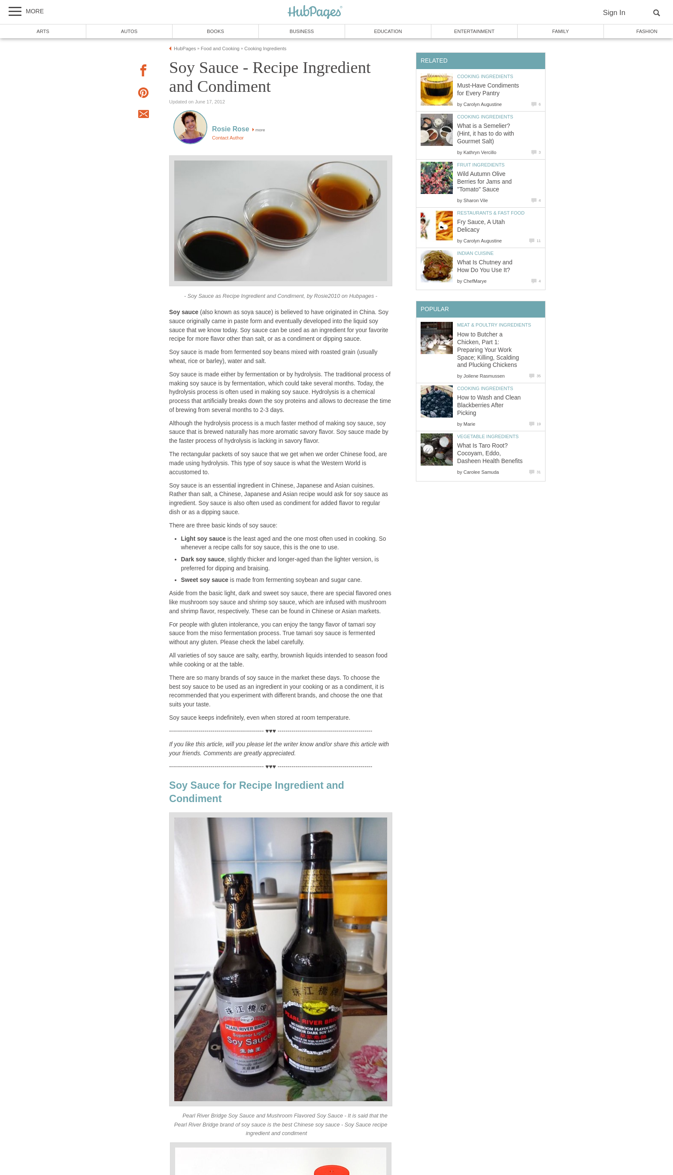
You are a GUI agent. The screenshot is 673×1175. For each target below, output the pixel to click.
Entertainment (474, 31)
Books (215, 31)
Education (388, 31)
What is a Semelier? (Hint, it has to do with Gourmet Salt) (485, 134)
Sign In (614, 13)
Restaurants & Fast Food (490, 212)
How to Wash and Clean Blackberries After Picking (489, 405)
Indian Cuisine (475, 253)
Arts (42, 31)
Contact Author (228, 137)
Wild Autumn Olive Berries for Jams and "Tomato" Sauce (484, 182)
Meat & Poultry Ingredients (494, 324)
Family (560, 31)
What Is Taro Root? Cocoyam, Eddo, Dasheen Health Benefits (490, 453)
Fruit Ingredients (481, 164)
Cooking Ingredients (485, 76)
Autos (129, 31)
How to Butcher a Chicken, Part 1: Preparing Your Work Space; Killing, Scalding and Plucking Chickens (488, 350)
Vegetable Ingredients (487, 436)
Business (302, 31)
